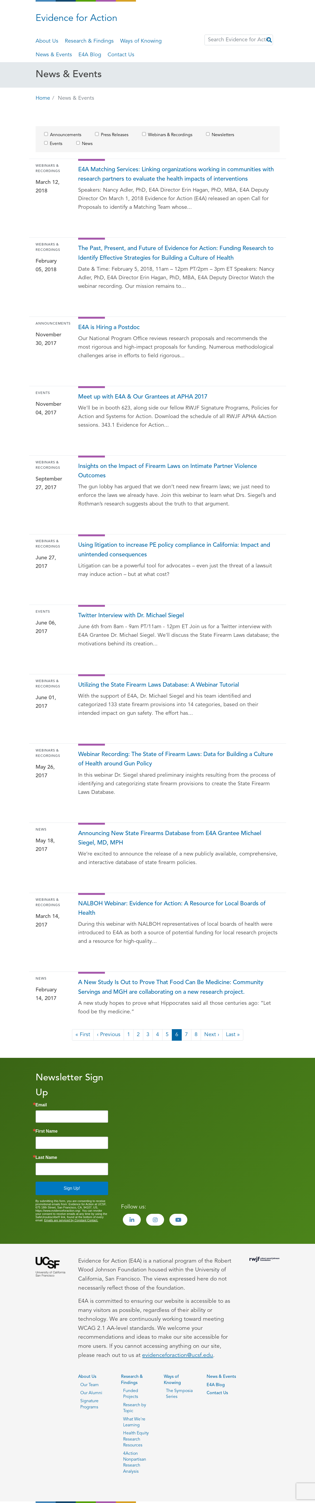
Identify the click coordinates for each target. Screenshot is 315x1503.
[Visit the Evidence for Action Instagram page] (155, 1220)
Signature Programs (89, 1404)
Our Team (89, 1385)
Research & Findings (89, 41)
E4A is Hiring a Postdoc (109, 328)
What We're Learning (134, 1422)
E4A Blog (89, 55)
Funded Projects (130, 1394)
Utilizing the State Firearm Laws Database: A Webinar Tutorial (158, 685)
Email (41, 1105)
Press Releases (114, 135)
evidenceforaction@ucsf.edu (177, 1355)
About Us (47, 41)
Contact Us (121, 55)
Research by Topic (134, 1408)
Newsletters (223, 135)
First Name (47, 1131)
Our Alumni (91, 1393)
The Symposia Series (179, 1394)
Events (56, 144)
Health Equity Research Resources (136, 1439)
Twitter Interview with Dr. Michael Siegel (131, 616)
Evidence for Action (76, 18)
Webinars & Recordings (170, 135)
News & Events (54, 55)
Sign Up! (72, 1188)
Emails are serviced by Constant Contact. (71, 1220)
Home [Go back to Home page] (43, 98)
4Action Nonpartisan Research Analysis (134, 1463)
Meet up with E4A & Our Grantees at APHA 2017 (142, 397)
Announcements (65, 135)
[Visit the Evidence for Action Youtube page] (178, 1220)
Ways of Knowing (141, 41)
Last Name (46, 1157)
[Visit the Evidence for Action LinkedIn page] (132, 1220)
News (87, 144)
